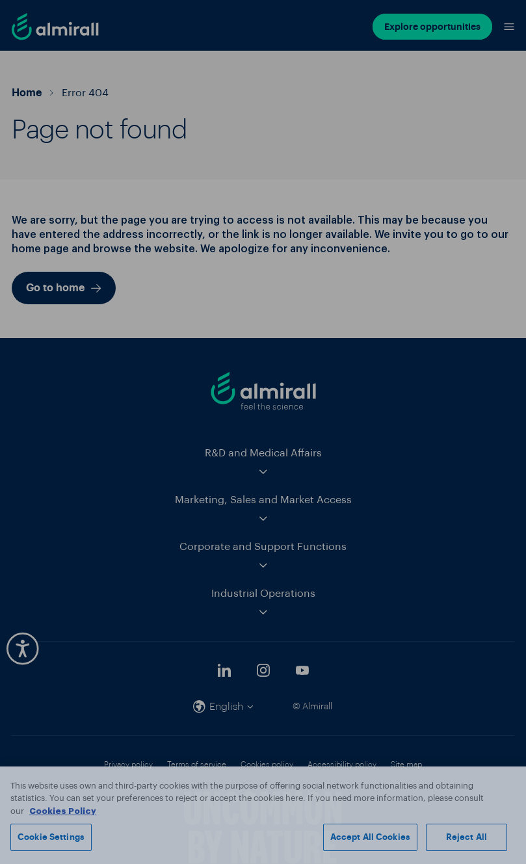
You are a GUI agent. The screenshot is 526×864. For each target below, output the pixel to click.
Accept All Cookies (370, 837)
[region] (263, 815)
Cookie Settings (51, 837)
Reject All (466, 837)
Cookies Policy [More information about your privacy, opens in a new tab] (62, 811)
